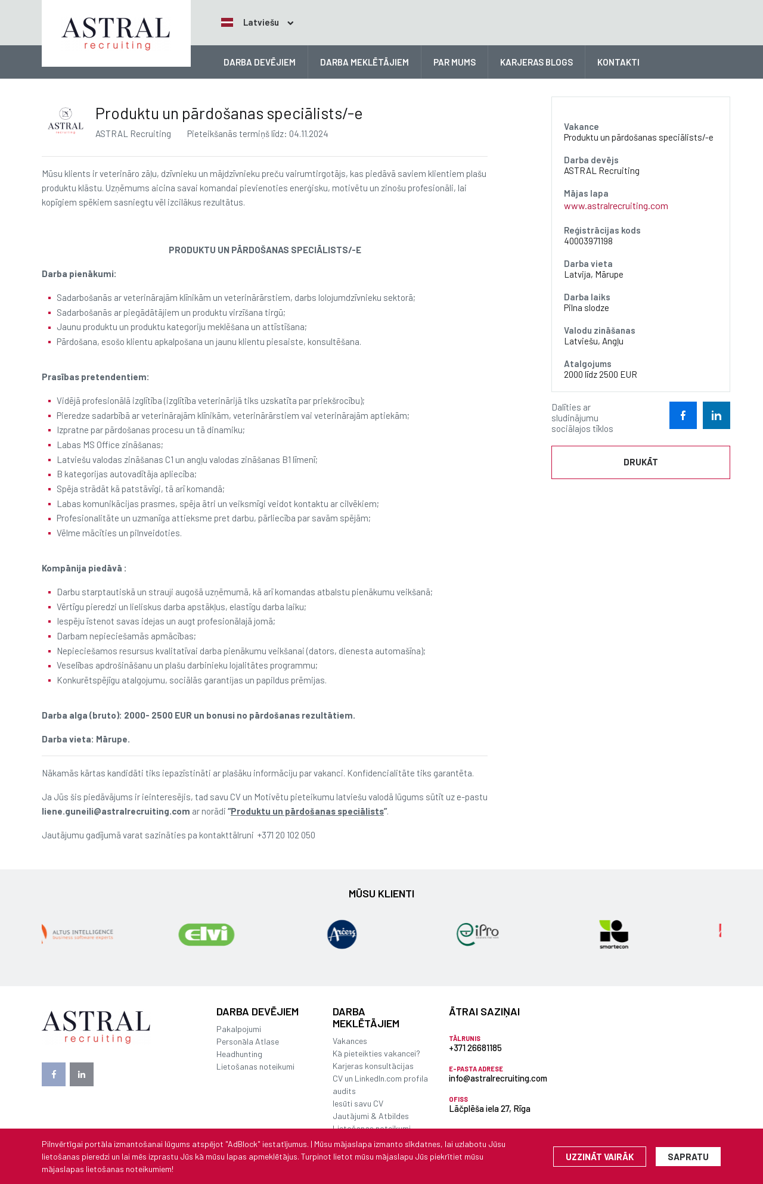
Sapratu (688, 1156)
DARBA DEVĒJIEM (260, 62)
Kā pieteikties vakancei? (376, 1053)
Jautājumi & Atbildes (371, 1116)
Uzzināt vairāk (600, 1156)
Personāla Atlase (247, 1041)
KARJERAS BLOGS (536, 62)
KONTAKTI (618, 62)
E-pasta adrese (476, 1069)
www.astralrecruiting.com (616, 205)
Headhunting (239, 1054)
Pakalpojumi (238, 1029)
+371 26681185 (475, 1047)
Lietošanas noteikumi (255, 1066)
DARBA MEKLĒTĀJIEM (364, 62)
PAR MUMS (454, 62)
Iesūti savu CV (358, 1103)
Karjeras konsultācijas (373, 1066)
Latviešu (250, 22)
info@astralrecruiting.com (498, 1078)
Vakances (350, 1041)
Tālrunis (464, 1038)
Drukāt (641, 461)
